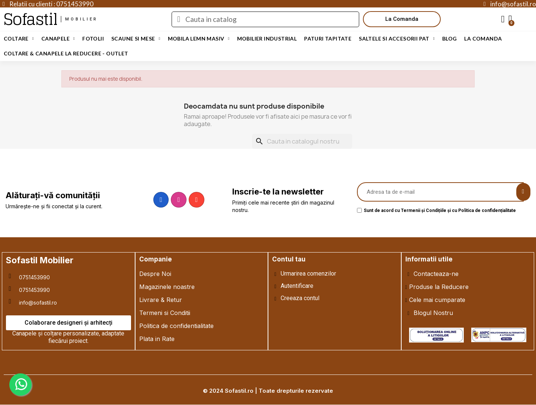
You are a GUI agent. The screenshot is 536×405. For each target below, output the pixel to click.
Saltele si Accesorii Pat (397, 38)
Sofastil (30, 19)
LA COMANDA (483, 38)
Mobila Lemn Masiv (199, 38)
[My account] (503, 19)
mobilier (81, 19)
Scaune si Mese (135, 38)
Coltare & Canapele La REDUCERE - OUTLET (66, 53)
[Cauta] (302, 141)
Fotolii (93, 38)
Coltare (19, 38)
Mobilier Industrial (267, 38)
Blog (449, 38)
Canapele (58, 38)
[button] (401, 19)
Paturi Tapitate (327, 38)
